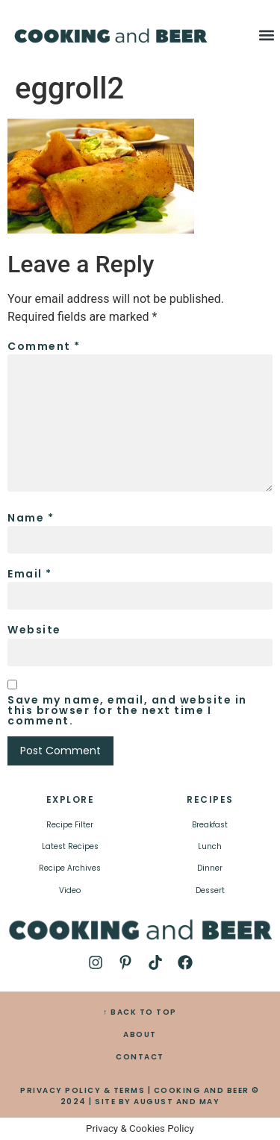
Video (70, 890)
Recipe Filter (69, 824)
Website (34, 629)
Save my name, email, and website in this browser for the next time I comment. (127, 710)
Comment (44, 346)
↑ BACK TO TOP (140, 1012)
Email (29, 574)
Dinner (210, 868)
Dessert (210, 890)
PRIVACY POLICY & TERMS (82, 1090)
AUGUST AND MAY (177, 1101)
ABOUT (140, 1034)
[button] (267, 34)
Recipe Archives (70, 868)
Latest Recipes (70, 846)
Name (30, 518)
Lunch (210, 846)
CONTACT (140, 1056)
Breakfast (210, 824)
